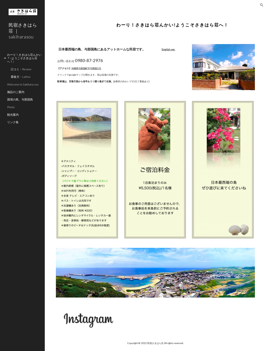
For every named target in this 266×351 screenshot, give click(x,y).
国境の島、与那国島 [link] (20, 99)
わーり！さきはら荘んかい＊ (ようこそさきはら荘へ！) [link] (24, 58)
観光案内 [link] (13, 114)
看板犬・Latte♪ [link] (20, 76)
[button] (261, 5)
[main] (172, 22)
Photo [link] (11, 107)
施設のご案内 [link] (15, 92)
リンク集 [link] (13, 122)
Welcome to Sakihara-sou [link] (23, 84)
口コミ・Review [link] (21, 69)
